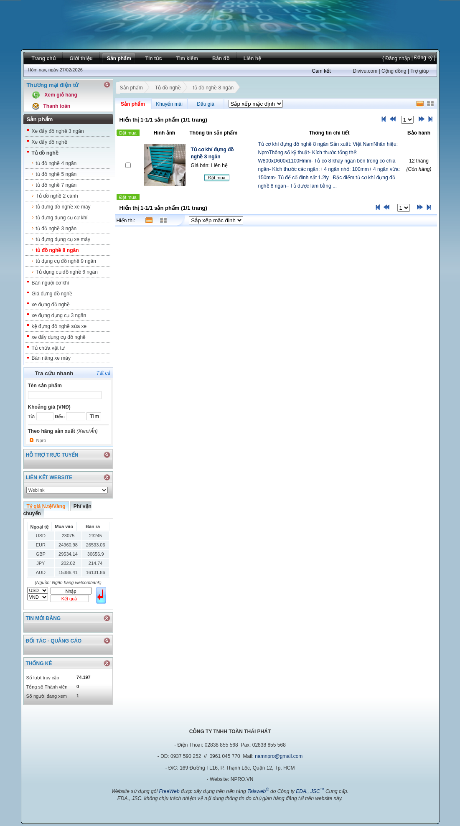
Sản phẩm (131, 88)
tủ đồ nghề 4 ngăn (56, 163)
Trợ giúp (419, 71)
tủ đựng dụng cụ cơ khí (62, 218)
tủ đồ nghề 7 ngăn (56, 185)
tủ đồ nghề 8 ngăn (57, 250)
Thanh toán (57, 106)
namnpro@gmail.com (278, 756)
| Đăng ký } (422, 58)
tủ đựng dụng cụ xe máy (63, 239)
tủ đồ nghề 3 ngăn (56, 228)
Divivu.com (365, 71)
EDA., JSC (310, 791)
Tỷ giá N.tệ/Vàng (46, 506)
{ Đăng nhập (396, 58)
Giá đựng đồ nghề (52, 294)
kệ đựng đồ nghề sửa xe (59, 326)
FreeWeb (169, 791)
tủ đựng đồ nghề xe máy (63, 207)
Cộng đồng (393, 71)
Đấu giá (205, 104)
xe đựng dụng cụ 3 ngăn (59, 315)
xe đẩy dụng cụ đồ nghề (59, 337)
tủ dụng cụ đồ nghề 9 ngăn (66, 261)
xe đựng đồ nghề (51, 305)
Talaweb (258, 791)
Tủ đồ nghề (45, 153)
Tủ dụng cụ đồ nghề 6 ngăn (67, 272)
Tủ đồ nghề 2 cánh (57, 196)
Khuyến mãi (169, 104)
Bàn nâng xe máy (51, 358)
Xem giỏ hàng (61, 95)
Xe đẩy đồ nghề (49, 142)
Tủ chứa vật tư (48, 348)
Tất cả (104, 373)
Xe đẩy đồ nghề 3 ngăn (58, 131)
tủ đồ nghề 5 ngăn (56, 174)
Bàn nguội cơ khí (50, 283)
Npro (41, 440)
